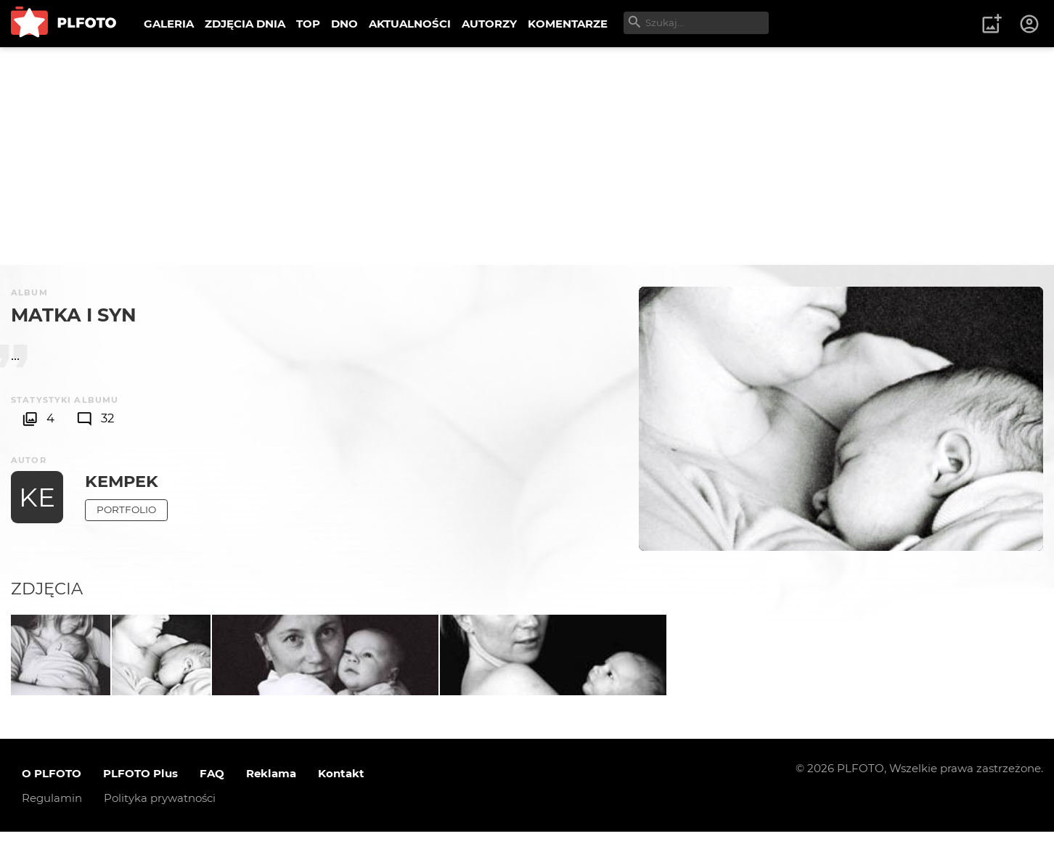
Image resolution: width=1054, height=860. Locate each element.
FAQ (212, 801)
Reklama (271, 801)
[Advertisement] (527, 156)
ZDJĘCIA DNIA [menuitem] (245, 23)
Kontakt (341, 801)
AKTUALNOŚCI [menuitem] (410, 23)
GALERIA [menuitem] (169, 23)
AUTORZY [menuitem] (489, 23)
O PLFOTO (51, 801)
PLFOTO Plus (140, 801)
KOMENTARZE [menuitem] (568, 23)
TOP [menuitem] (308, 23)
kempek (121, 481)
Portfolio (126, 509)
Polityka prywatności (160, 826)
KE (37, 497)
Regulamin (52, 826)
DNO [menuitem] (344, 23)
